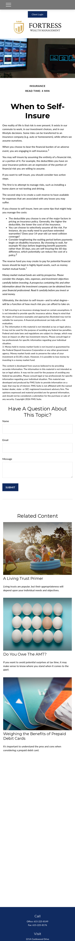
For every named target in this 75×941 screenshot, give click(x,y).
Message (7, 458)
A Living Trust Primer (23, 578)
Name (5, 421)
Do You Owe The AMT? (25, 654)
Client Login (37, 14)
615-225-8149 (41, 921)
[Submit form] (10, 487)
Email (5, 439)
